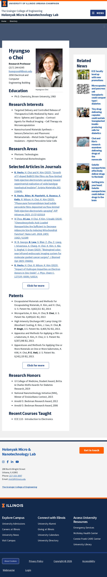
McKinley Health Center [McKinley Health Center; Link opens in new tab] (85, 533)
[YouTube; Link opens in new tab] (17, 462)
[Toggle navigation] (98, 13)
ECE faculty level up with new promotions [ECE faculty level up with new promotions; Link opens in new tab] (97, 76)
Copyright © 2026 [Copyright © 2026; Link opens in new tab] (63, 561)
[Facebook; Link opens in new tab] (8, 462)
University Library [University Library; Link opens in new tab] (82, 544)
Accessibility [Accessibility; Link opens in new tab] (88, 561)
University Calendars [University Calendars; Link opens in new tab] (48, 534)
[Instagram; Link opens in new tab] (3, 462)
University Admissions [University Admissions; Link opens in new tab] (13, 523)
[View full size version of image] (104, 26)
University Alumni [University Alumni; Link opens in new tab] (47, 523)
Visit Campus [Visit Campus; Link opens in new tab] (8, 540)
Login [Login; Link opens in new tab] (28, 570)
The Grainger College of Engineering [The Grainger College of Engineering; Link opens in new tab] (21, 11)
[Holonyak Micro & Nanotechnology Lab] (29, 15)
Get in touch (91, 450)
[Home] (3, 21)
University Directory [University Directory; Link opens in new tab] (48, 540)
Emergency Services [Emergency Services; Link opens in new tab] (83, 527)
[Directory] (13, 21)
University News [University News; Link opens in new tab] (10, 534)
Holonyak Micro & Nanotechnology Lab (19, 452)
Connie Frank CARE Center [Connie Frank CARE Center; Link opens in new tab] (87, 538)
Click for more (35, 285)
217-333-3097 (15, 475)
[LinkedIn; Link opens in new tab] (12, 462)
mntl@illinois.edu (17, 479)
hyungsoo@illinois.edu (20, 71)
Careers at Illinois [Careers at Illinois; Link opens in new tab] (11, 529)
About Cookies (10, 561)
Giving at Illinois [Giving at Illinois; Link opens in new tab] (46, 529)
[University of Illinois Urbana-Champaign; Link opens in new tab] (30, 4)
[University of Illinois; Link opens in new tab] (12, 505)
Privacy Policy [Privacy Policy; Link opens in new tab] (36, 561)
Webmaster (9, 570)
